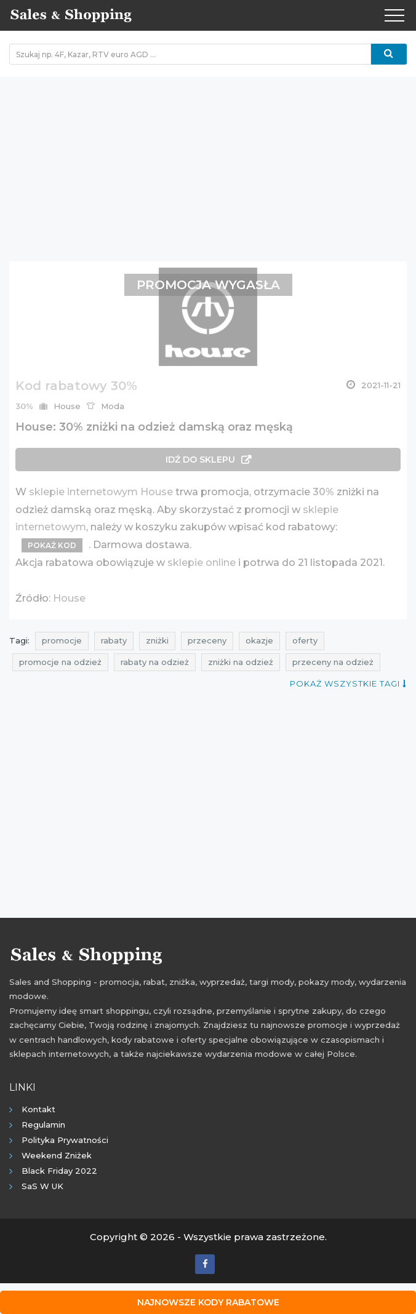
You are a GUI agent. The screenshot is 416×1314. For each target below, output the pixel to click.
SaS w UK (42, 1186)
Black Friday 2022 (59, 1171)
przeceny (207, 640)
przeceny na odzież (333, 662)
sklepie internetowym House (101, 492)
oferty (305, 640)
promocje (62, 640)
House (69, 598)
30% (323, 492)
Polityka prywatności (65, 1140)
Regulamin (43, 1124)
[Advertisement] (208, 163)
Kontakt (38, 1109)
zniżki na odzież (240, 662)
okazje (259, 640)
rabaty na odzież (155, 662)
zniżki (157, 640)
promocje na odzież (60, 662)
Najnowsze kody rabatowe (208, 1302)
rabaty (114, 640)
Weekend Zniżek (57, 1155)
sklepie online (201, 562)
